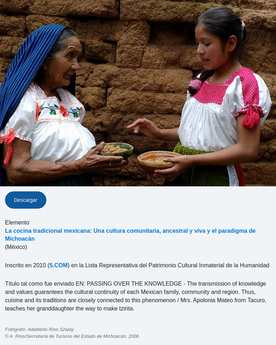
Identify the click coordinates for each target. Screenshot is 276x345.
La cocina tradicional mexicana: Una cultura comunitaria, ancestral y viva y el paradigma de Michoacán (130, 235)
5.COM (59, 265)
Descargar (25, 200)
